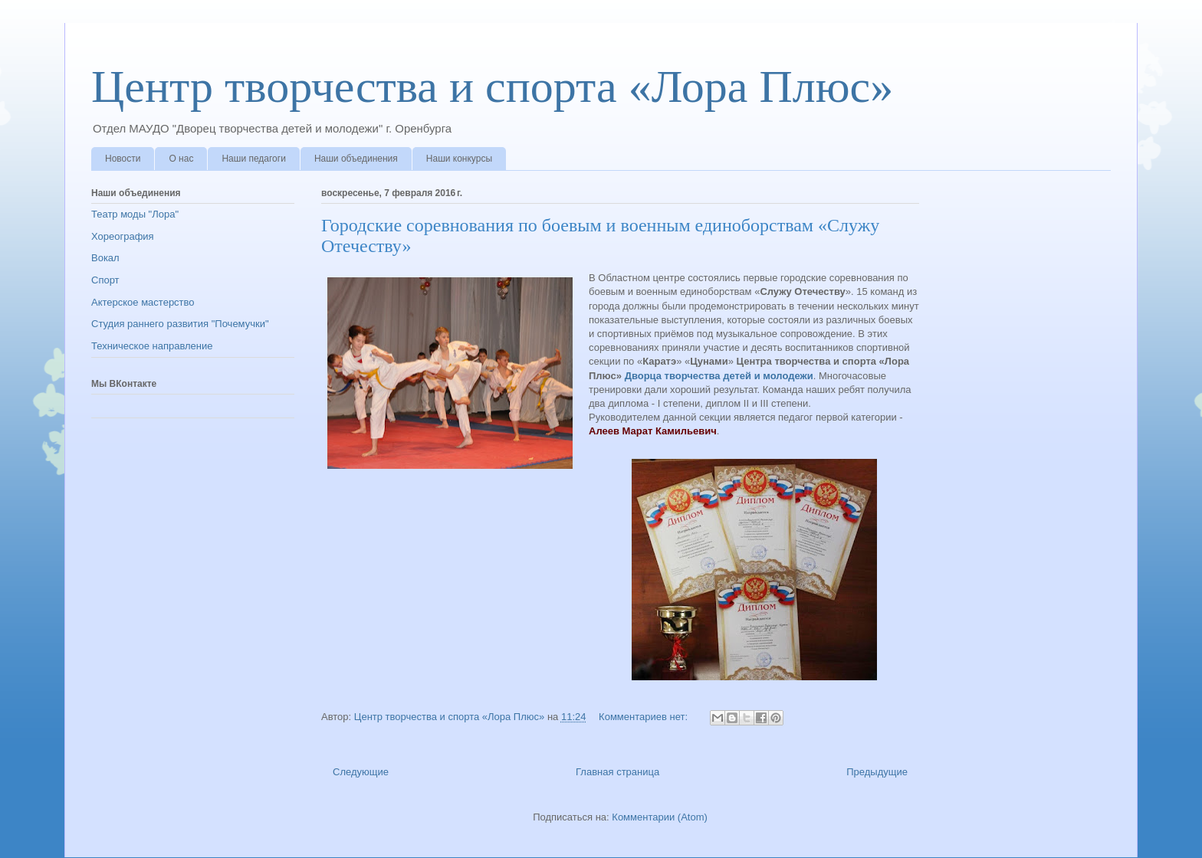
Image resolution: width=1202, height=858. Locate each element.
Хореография (122, 236)
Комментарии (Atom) (660, 817)
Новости (122, 158)
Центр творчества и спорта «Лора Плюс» (492, 86)
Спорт (105, 280)
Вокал (105, 258)
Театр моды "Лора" (135, 214)
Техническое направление (152, 346)
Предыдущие (877, 772)
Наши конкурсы (459, 158)
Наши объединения (356, 158)
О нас (181, 158)
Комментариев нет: (645, 716)
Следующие (361, 772)
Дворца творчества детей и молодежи (719, 376)
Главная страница (617, 772)
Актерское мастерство (143, 302)
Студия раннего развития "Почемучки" (180, 323)
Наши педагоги (253, 158)
